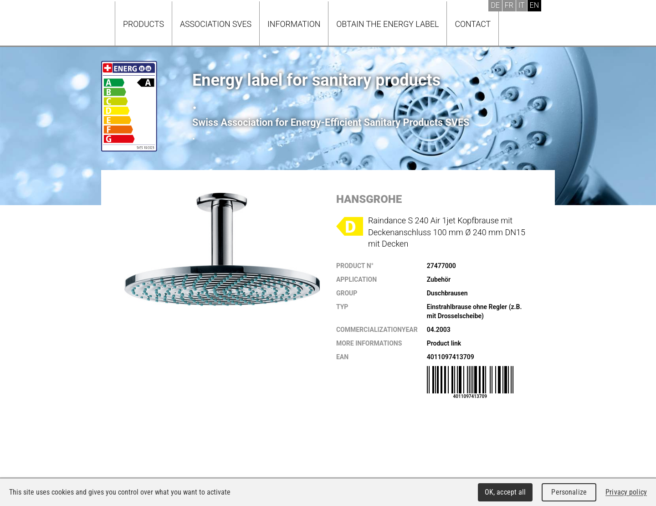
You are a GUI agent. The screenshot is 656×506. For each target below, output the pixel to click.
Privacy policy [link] (626, 492)
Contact (473, 24)
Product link (444, 343)
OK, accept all (505, 492)
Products (143, 24)
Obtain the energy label (387, 24)
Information (293, 24)
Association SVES (215, 24)
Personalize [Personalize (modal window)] (568, 492)
